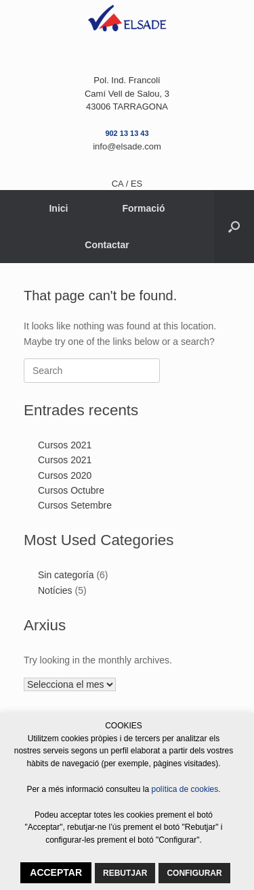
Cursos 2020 (64, 475)
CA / (121, 184)
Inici (58, 208)
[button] (234, 226)
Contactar (107, 244)
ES (136, 184)
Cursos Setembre (75, 505)
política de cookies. (186, 789)
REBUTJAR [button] (125, 873)
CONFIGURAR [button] (194, 873)
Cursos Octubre (71, 490)
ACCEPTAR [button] (56, 872)
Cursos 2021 (64, 445)
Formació (144, 208)
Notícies (55, 590)
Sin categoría (66, 574)
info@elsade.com (127, 146)
